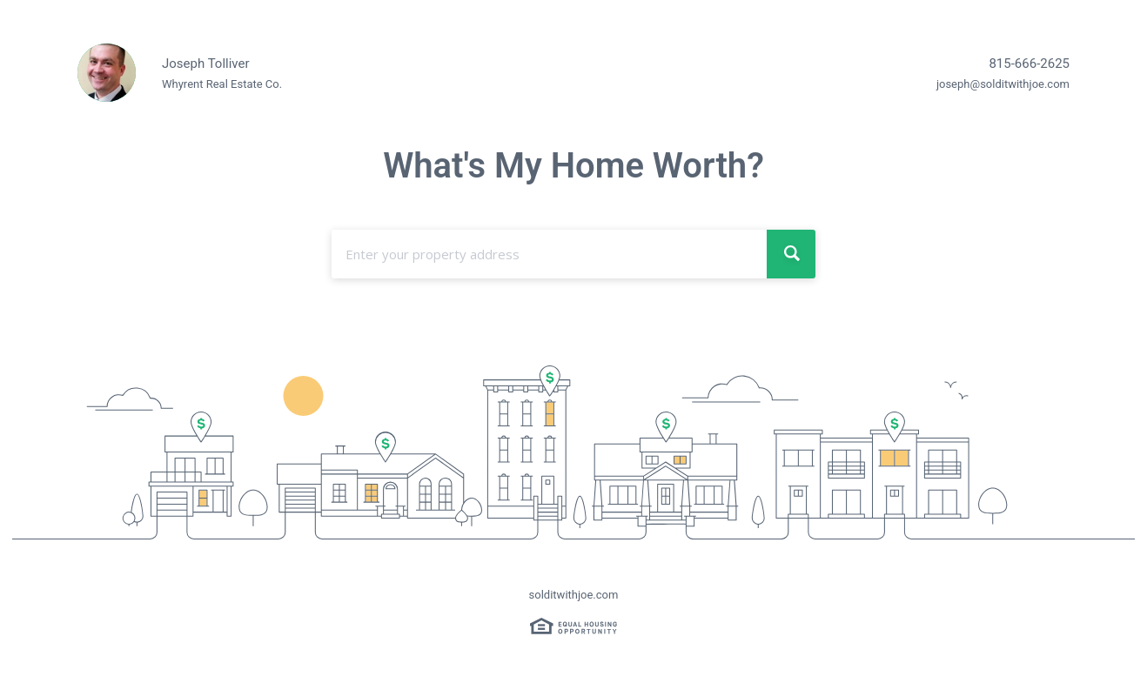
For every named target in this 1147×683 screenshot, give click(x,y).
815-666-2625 (1029, 63)
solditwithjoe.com (574, 594)
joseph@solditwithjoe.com (1003, 83)
